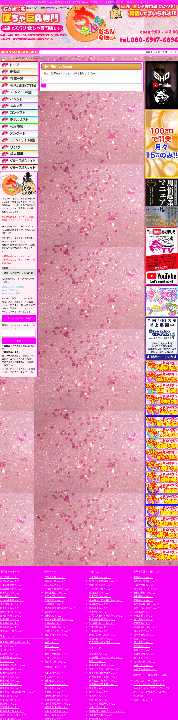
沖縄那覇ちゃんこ (143, 615)
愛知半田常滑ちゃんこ (101, 638)
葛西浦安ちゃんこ (54, 611)
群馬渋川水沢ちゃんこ (12, 711)
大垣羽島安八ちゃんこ (101, 584)
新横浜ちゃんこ (52, 615)
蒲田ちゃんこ (51, 646)
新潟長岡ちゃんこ (54, 688)
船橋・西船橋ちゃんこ (56, 653)
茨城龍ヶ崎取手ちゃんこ (57, 588)
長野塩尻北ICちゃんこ (56, 707)
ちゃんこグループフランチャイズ (151, 688)
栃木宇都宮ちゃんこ (11, 672)
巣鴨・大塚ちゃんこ (55, 661)
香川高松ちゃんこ (143, 596)
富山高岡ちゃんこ (54, 676)
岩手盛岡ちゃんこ (9, 619)
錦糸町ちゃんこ (8, 703)
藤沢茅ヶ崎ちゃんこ (55, 581)
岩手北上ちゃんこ (9, 608)
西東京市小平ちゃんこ (56, 634)
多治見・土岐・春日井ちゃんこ (106, 600)
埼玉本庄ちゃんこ (9, 695)
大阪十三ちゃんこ (98, 707)
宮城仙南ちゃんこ (9, 577)
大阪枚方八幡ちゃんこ (101, 715)
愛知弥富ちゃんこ (98, 592)
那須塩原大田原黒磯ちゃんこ (60, 608)
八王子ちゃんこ (52, 650)
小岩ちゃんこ (51, 638)
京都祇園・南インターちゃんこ (106, 657)
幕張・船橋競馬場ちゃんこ (58, 619)
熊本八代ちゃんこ (143, 650)
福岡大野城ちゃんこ (144, 634)
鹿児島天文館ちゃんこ (145, 581)
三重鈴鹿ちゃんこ (98, 631)
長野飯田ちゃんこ (54, 692)
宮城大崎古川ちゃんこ (12, 588)
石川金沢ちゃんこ (54, 680)
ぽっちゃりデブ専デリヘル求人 (150, 692)
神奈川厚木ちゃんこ (11, 688)
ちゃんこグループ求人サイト (149, 684)
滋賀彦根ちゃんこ (98, 653)
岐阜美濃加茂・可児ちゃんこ (104, 642)
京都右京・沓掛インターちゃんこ (107, 711)
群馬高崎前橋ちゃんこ (12, 669)
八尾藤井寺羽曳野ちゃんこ (103, 684)
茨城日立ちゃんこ (54, 657)
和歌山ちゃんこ (97, 661)
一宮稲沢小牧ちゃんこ (101, 588)
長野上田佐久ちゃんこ (56, 711)
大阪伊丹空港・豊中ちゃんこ (104, 669)
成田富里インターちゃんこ (14, 665)
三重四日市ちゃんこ (100, 596)
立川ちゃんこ (7, 650)
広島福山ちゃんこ (143, 600)
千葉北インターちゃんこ (57, 631)
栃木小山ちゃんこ (9, 680)
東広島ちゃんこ (142, 646)
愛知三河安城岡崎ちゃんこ (103, 581)
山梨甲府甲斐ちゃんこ (56, 695)
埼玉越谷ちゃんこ (54, 584)
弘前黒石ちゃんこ (9, 596)
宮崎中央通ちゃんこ (144, 653)
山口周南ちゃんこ (143, 619)
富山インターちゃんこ (56, 684)
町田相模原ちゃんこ (11, 684)
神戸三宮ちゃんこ (98, 692)
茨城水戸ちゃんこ (9, 653)
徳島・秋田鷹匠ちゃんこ (147, 608)
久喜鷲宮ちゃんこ (54, 600)
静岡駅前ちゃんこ (98, 604)
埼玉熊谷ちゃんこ (9, 676)
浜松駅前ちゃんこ (98, 611)
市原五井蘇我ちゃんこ (56, 627)
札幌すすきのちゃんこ (12, 611)
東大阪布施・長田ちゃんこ (103, 676)
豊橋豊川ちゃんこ (98, 608)
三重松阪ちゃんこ (98, 627)
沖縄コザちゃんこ (143, 665)
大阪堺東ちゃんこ (98, 699)
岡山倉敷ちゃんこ (143, 642)
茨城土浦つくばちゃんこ (13, 715)
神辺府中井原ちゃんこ (145, 669)
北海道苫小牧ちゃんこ (12, 631)
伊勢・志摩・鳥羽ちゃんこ (103, 634)
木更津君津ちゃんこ (11, 699)
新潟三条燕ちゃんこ (55, 715)
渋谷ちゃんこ (51, 642)
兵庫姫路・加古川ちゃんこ (103, 680)
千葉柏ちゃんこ (52, 623)
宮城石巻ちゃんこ (9, 581)
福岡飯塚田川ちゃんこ (145, 627)
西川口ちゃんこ (8, 646)
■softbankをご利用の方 (13, 293)
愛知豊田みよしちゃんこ (102, 623)
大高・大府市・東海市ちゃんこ (106, 615)
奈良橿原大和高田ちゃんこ (103, 665)
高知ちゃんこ (141, 638)
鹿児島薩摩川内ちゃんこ (147, 604)
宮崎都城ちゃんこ (143, 611)
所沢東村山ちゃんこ (55, 592)
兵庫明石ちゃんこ (98, 695)
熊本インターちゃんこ (145, 588)
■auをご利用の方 (10, 290)
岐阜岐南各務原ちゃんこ (102, 619)
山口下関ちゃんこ (143, 631)
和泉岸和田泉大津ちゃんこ (103, 672)
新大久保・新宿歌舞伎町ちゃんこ (18, 692)
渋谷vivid (138, 695)
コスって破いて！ (143, 699)
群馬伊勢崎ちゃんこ (55, 577)
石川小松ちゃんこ (54, 672)
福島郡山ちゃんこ (9, 623)
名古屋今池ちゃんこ (100, 577)
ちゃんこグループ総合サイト (149, 680)
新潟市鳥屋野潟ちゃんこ (57, 703)
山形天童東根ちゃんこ (12, 584)
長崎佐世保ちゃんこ (144, 584)
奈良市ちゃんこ (97, 688)
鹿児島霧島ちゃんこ (144, 592)
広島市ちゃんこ (142, 623)
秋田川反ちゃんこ (9, 592)
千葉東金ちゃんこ (9, 707)
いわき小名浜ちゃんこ (12, 600)
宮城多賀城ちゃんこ (11, 615)
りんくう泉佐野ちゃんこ (102, 703)
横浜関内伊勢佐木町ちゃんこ (15, 642)
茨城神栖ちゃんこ (54, 604)
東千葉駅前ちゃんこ (11, 657)
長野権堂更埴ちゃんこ (56, 699)
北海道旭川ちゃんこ (11, 604)
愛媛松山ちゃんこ (143, 577)
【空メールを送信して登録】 (18, 318)
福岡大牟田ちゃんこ (144, 661)
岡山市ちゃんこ (142, 657)
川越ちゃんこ (7, 661)
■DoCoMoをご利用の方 (13, 286)
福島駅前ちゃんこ (9, 627)
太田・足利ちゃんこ (55, 596)
